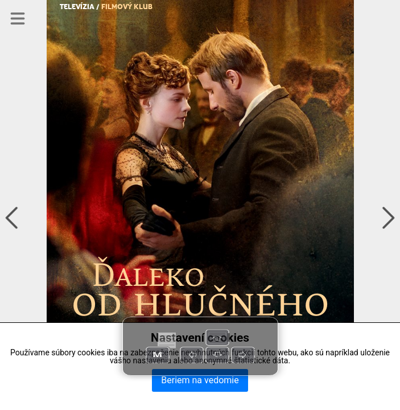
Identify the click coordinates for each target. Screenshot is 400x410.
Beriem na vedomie (199, 380)
